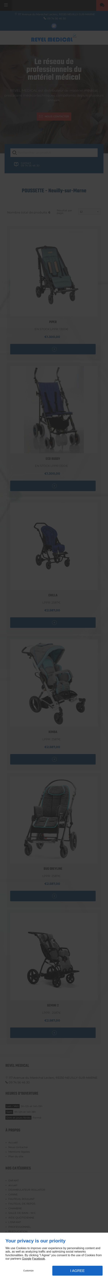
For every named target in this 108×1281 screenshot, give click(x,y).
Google (26, 1258)
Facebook (38, 1258)
